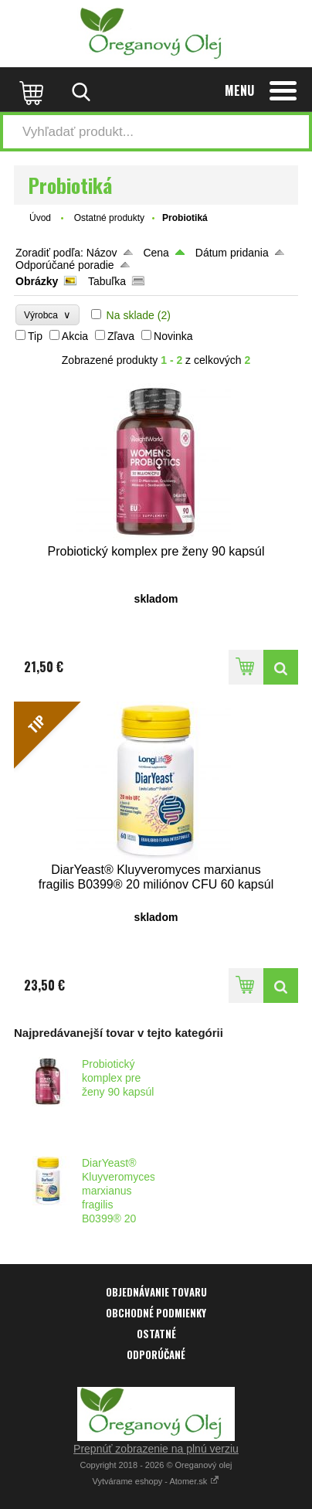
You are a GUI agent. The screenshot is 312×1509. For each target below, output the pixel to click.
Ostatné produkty (109, 217)
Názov (101, 252)
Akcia (75, 336)
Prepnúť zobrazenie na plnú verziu (156, 1449)
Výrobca (47, 315)
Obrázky (36, 281)
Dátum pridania (232, 252)
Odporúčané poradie (64, 265)
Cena (155, 252)
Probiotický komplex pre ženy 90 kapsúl (118, 1078)
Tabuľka (107, 281)
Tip (35, 336)
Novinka (173, 336)
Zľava (120, 336)
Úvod (40, 217)
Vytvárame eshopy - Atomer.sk (156, 1481)
